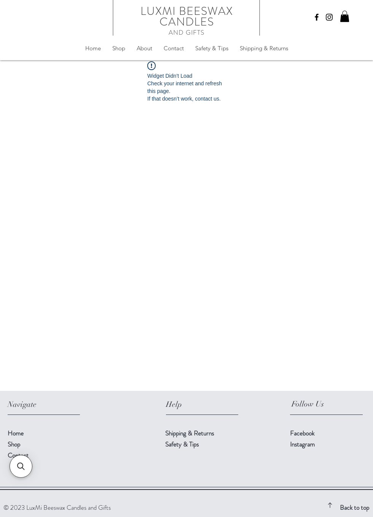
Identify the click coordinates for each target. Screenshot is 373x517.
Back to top (354, 507)
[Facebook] (316, 17)
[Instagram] (329, 17)
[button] (344, 16)
